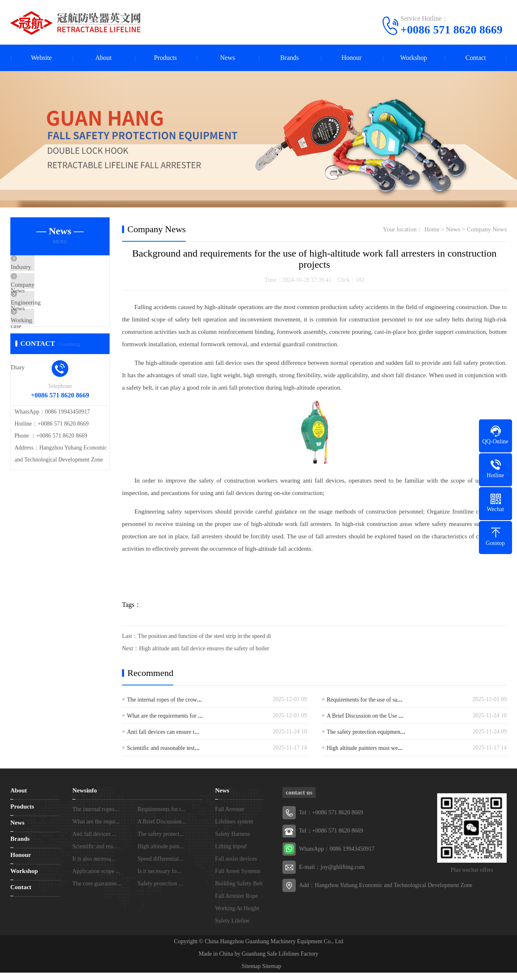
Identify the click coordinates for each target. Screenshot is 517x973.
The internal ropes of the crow (162, 700)
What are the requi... (96, 822)
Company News (49, 292)
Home (432, 229)
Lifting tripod (231, 847)
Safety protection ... (160, 884)
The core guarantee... (96, 884)
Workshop (413, 58)
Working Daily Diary (56, 341)
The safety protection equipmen (363, 732)
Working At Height (237, 909)
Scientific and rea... (94, 847)
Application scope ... (96, 871)
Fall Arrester (229, 809)
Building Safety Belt (239, 884)
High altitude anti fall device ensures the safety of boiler (204, 649)
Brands (289, 58)
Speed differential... (160, 859)
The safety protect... (161, 834)
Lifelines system (234, 822)
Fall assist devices (236, 859)
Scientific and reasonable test (161, 748)
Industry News (48, 268)
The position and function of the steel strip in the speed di (204, 636)
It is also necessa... (93, 859)
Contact (475, 58)
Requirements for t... (161, 809)
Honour (352, 58)
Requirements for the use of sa (362, 700)
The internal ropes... (95, 809)
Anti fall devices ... (94, 834)
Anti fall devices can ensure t (160, 732)
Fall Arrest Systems (238, 871)
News (227, 58)
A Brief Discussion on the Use (362, 716)
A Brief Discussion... (162, 822)
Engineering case (51, 317)
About (103, 58)
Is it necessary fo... (159, 871)
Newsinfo (84, 790)
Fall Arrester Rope (236, 896)
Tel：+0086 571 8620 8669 (331, 831)
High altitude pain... (161, 847)
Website (41, 58)
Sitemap (251, 966)
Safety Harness (232, 834)
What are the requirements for (162, 716)
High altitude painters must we (362, 748)
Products (165, 58)
